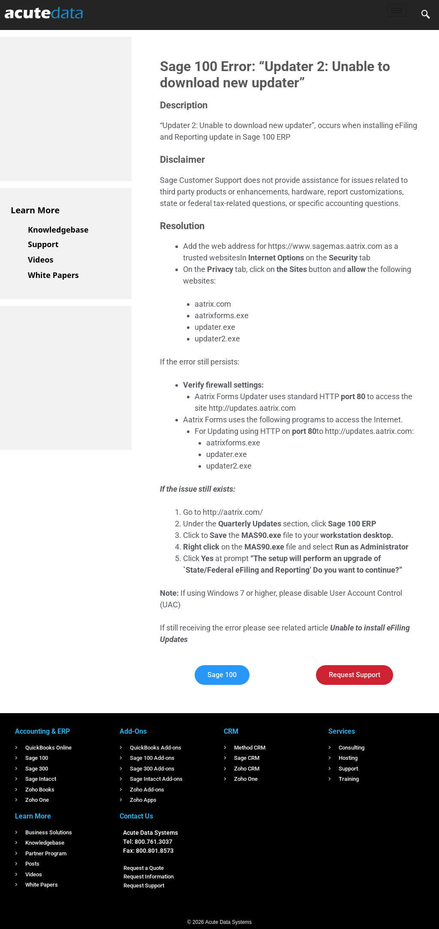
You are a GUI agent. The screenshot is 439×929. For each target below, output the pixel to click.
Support (43, 244)
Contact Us (136, 816)
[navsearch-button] (425, 15)
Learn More (35, 210)
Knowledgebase (58, 229)
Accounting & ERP (42, 731)
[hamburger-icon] (396, 10)
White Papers (53, 275)
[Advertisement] (75, 107)
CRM (231, 731)
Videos (41, 259)
